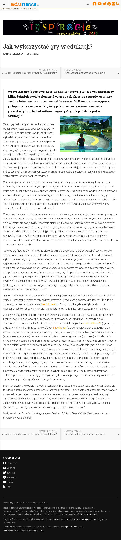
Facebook (95, 4)
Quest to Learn (49, 304)
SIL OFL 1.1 (39, 531)
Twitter (105, 4)
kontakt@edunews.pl (88, 514)
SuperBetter (59, 327)
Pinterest (109, 4)
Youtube (100, 4)
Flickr (114, 4)
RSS (118, 4)
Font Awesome (9, 531)
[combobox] (88, 4)
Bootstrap (7, 527)
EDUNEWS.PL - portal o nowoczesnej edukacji (75, 519)
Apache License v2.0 (74, 527)
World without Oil (92, 323)
